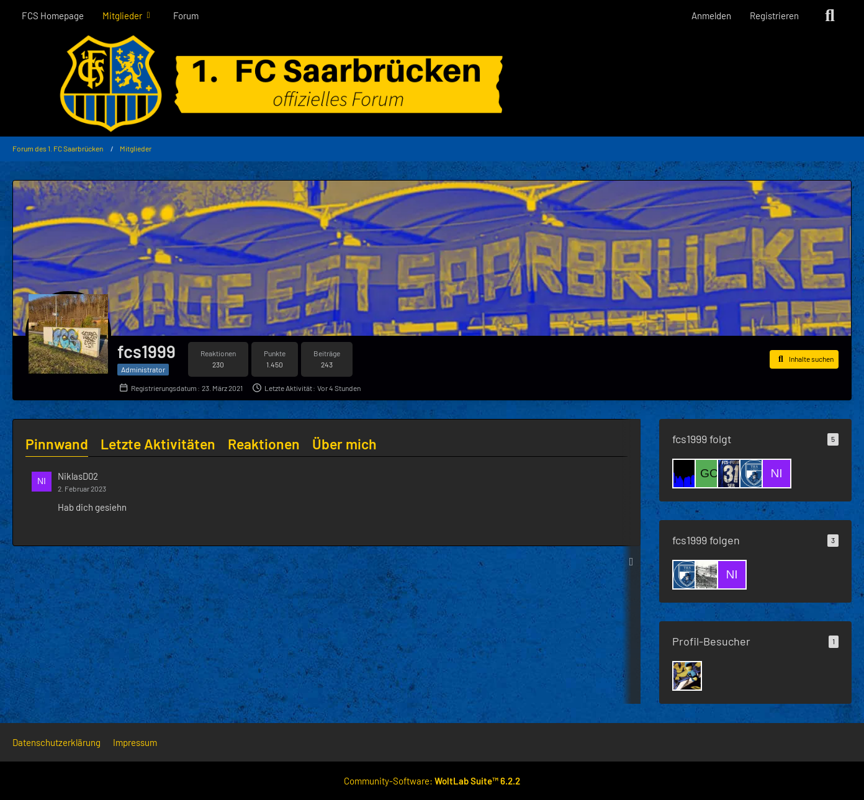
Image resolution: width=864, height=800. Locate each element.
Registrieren (774, 15)
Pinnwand (56, 443)
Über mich (344, 443)
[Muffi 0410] (709, 575)
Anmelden (711, 15)
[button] (804, 359)
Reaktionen (264, 443)
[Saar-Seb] (732, 473)
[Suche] (830, 15)
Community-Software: (432, 780)
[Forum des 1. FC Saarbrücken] (432, 84)
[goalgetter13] (709, 473)
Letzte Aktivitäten (158, 443)
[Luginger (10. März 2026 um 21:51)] (687, 676)
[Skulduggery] (754, 473)
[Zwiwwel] (687, 473)
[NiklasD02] (776, 473)
